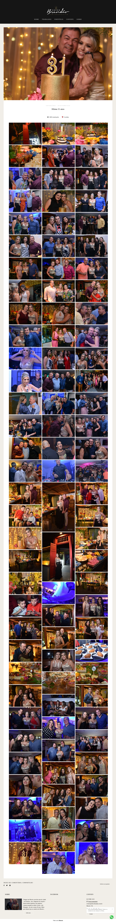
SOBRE (79, 19)
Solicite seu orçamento (105, 884)
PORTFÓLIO (58, 19)
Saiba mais (28, 913)
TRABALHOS (46, 19)
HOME (36, 19)
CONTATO (69, 19)
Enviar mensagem (92, 901)
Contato (91, 914)
